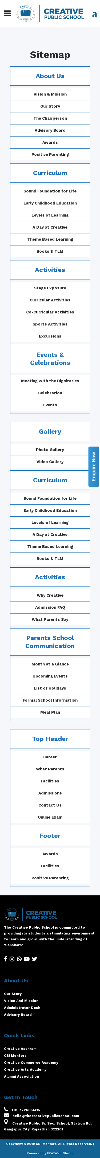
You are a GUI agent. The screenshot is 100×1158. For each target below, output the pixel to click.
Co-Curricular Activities (50, 312)
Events (50, 405)
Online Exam (37, 817)
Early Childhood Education (50, 203)
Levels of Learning (50, 215)
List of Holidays (63, 688)
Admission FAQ (63, 607)
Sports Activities (50, 324)
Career (37, 757)
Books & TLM (50, 251)
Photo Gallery (63, 449)
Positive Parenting (50, 154)
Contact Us (37, 805)
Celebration (50, 393)
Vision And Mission (21, 1001)
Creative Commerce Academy (31, 1063)
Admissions (37, 793)
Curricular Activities (50, 300)
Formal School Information (62, 700)
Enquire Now (93, 467)
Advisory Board (50, 130)
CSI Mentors (15, 1056)
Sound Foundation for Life (50, 191)
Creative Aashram (20, 1049)
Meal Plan (63, 712)
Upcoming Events (63, 676)
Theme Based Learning (50, 239)
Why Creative (63, 595)
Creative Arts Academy (25, 1070)
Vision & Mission (50, 94)
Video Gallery (62, 461)
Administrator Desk (22, 1008)
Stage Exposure (50, 288)
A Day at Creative (50, 227)
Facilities (37, 781)
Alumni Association (21, 1076)
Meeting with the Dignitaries (50, 381)
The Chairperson (50, 118)
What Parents (37, 769)
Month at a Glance (63, 664)
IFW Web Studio (60, 1153)
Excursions (50, 336)
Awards (50, 142)
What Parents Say (63, 619)
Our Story (50, 106)
